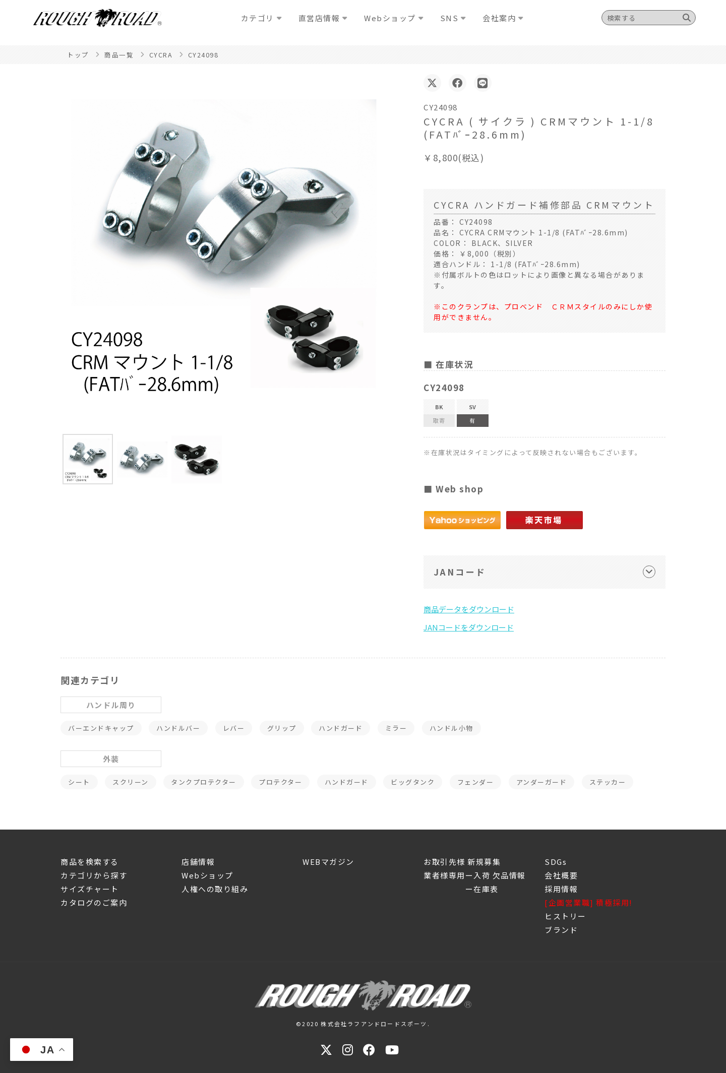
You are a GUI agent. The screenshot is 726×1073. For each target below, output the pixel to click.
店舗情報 (198, 861)
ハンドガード (340, 728)
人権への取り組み (215, 888)
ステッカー (607, 782)
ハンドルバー (178, 728)
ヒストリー (565, 916)
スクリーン (130, 782)
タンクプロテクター (203, 782)
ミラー (396, 728)
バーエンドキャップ (101, 728)
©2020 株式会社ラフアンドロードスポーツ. (363, 1024)
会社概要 (561, 875)
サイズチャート (89, 888)
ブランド (561, 929)
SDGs (555, 861)
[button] (88, 459)
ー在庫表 (461, 888)
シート (79, 782)
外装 (111, 758)
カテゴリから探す (93, 875)
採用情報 (561, 888)
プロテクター (280, 782)
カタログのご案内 (93, 902)
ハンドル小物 (451, 728)
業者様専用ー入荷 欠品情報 (475, 875)
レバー (234, 728)
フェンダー (475, 782)
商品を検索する (89, 861)
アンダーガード (541, 782)
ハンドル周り (111, 705)
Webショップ (207, 875)
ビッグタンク (413, 782)
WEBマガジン (328, 861)
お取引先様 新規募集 (462, 861)
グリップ (281, 728)
